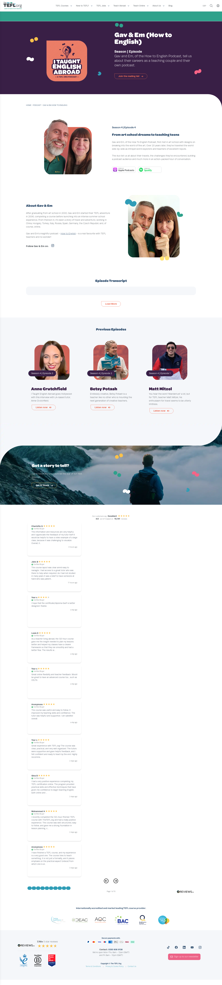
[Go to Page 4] (42, 888)
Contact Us (132, 967)
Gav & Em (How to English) (55, 105)
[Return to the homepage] (13, 6)
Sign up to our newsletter (184, 956)
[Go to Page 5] (47, 888)
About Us (156, 6)
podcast (37, 105)
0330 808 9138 (115, 950)
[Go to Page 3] (38, 888)
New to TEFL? (82, 6)
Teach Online (139, 6)
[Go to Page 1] (29, 888)
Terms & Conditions (93, 967)
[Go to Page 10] (68, 888)
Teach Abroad (119, 6)
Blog (170, 6)
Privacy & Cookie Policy (114, 967)
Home (28, 105)
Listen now (44, 407)
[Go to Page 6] (51, 888)
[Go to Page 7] (55, 888)
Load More (111, 303)
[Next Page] (116, 882)
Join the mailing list (131, 76)
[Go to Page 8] (60, 888)
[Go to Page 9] (64, 888)
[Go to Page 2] (34, 888)
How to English (68, 233)
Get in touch (44, 485)
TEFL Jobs (101, 6)
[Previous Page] (106, 882)
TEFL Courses (62, 6)
